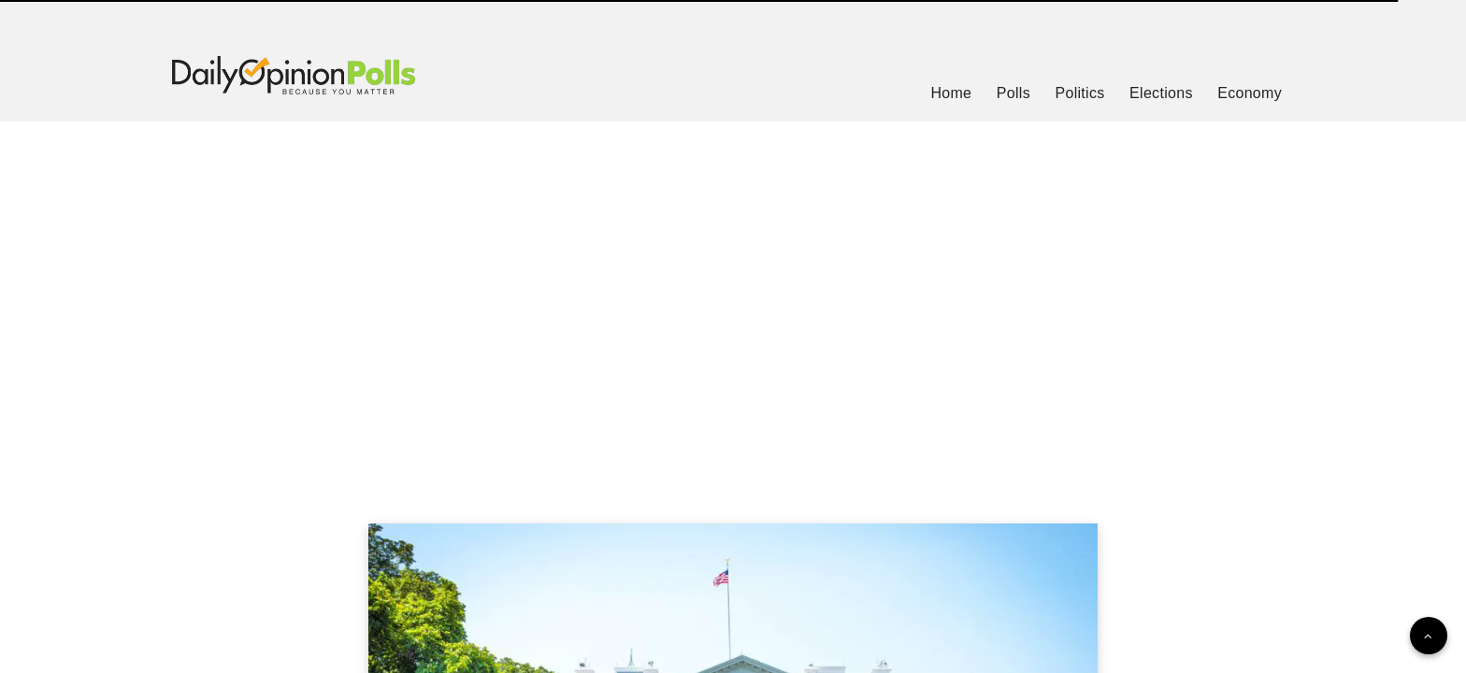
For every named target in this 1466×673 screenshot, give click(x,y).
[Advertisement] (733, 299)
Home (950, 93)
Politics (1079, 93)
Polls (1013, 93)
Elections (1161, 93)
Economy (1249, 93)
